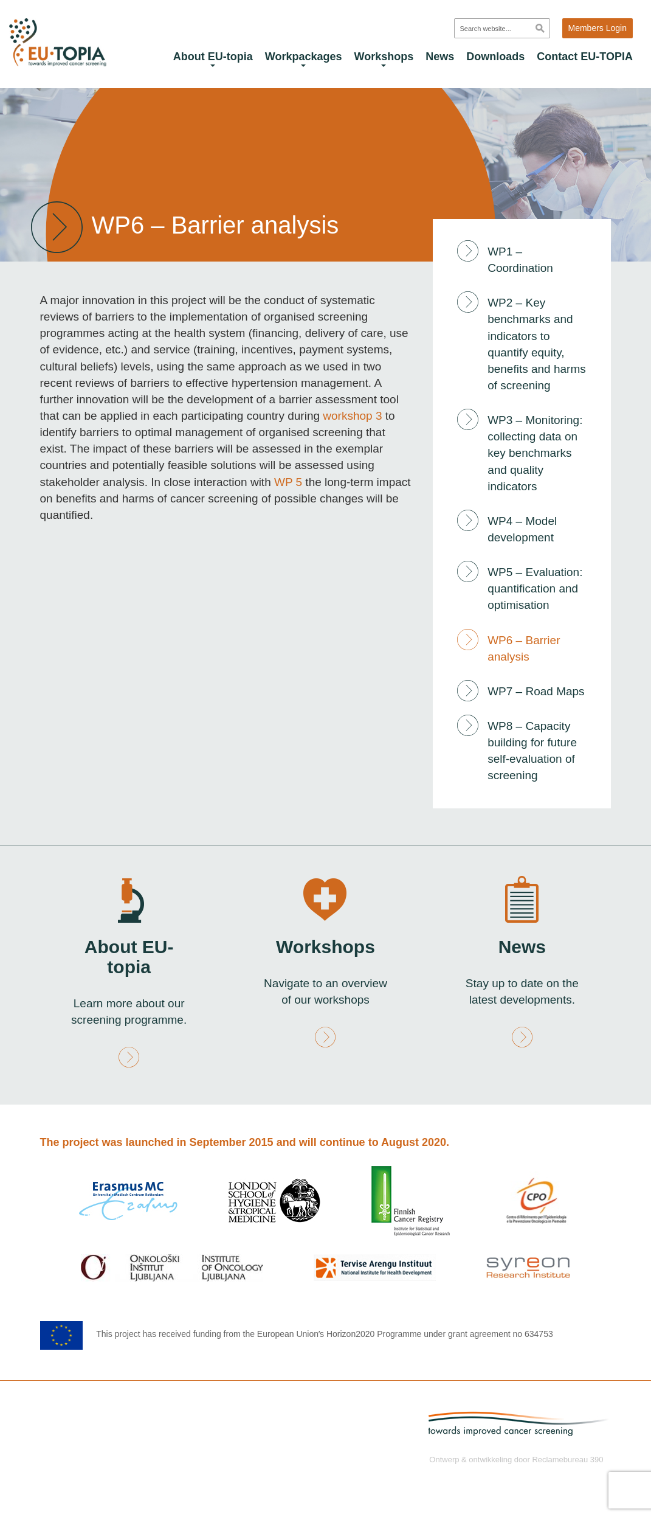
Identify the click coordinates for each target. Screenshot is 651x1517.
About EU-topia (213, 58)
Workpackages (303, 58)
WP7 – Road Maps (535, 691)
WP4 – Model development (522, 529)
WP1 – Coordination (520, 259)
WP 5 (288, 482)
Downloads (495, 56)
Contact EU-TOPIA (585, 56)
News (439, 56)
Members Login (597, 28)
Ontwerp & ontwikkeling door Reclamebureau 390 (516, 1459)
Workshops (384, 58)
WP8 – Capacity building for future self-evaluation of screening (532, 751)
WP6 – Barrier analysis (523, 648)
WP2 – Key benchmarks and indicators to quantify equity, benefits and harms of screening (536, 344)
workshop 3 (354, 415)
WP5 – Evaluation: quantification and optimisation (534, 588)
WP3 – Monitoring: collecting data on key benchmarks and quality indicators (534, 453)
